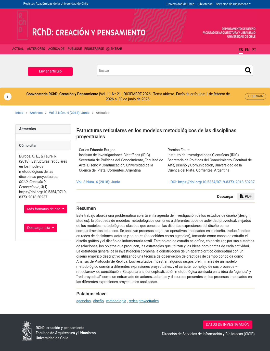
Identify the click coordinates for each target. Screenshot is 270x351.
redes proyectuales (144, 301)
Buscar (248, 70)
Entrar (116, 49)
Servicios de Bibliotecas (232, 4)
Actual (18, 49)
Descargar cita (39, 228)
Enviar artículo (50, 71)
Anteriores (36, 49)
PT (254, 50)
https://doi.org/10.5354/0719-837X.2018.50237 (216, 182)
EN (247, 50)
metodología (116, 301)
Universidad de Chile (180, 4)
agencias (83, 301)
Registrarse (94, 49)
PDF (246, 196)
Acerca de (56, 49)
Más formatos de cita (44, 209)
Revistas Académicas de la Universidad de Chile (55, 3)
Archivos (36, 113)
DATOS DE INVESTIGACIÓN (227, 324)
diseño (98, 301)
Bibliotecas (205, 4)
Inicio (19, 113)
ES (241, 50)
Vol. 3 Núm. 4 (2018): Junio (69, 113)
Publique (75, 49)
